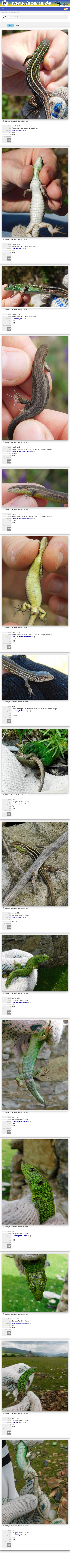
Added (17, 25)
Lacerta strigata (17, 130)
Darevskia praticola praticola (21, 451)
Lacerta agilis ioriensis (19, 1002)
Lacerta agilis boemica (19, 711)
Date (10, 25)
